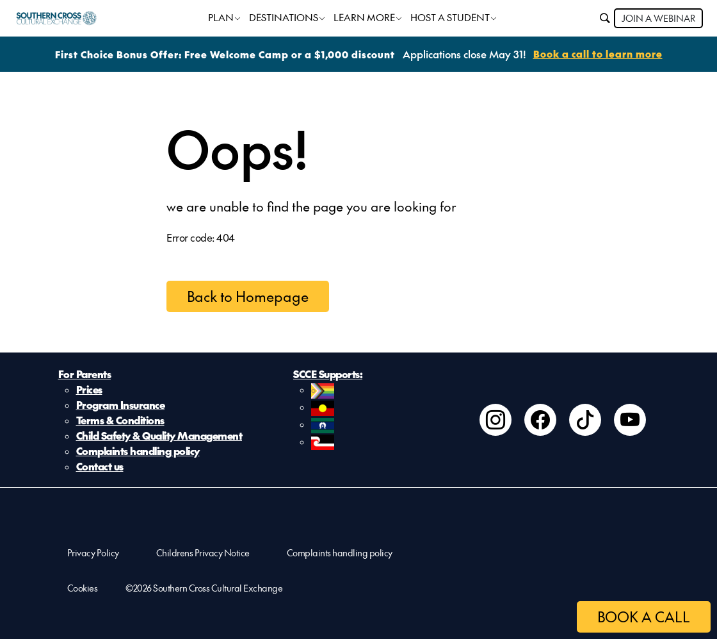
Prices (89, 389)
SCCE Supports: (327, 374)
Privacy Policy (93, 552)
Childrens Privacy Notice (203, 552)
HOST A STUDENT (450, 17)
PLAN (221, 17)
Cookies (82, 587)
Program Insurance (120, 404)
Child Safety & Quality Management (159, 435)
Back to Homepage (248, 296)
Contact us (100, 466)
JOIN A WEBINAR (658, 18)
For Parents (84, 374)
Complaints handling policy (138, 451)
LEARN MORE (364, 17)
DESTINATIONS (283, 17)
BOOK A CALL (643, 616)
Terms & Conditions (120, 420)
